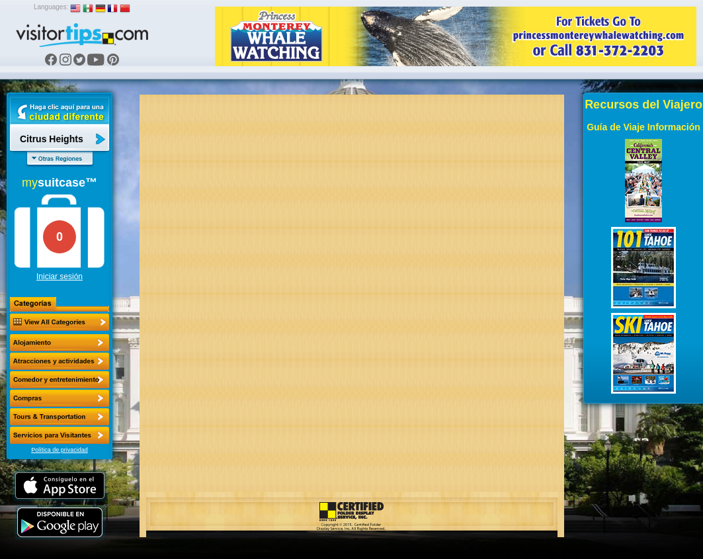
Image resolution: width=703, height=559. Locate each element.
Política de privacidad (59, 450)
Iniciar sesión (59, 276)
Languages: (51, 7)
